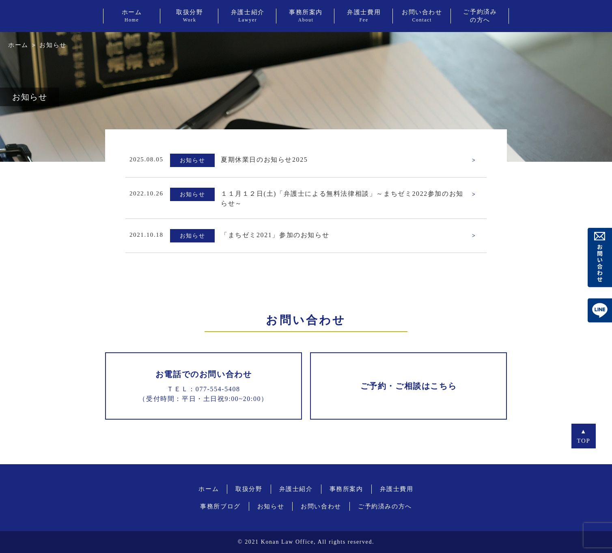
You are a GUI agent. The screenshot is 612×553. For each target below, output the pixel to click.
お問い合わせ (321, 506)
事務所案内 (346, 489)
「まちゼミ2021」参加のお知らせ (275, 234)
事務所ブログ (220, 506)
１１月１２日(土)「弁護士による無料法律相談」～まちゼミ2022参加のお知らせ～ (342, 198)
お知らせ (270, 506)
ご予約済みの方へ (385, 506)
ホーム (18, 45)
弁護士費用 (397, 489)
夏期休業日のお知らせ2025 (264, 159)
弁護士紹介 (296, 489)
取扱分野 (248, 489)
